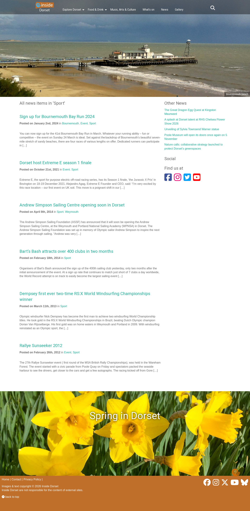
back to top (10, 496)
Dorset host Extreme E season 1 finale (55, 162)
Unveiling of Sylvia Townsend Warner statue (191, 129)
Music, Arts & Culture (123, 9)
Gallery (179, 9)
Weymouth (71, 211)
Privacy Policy (32, 479)
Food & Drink (96, 9)
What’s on (148, 9)
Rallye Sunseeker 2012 (41, 345)
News (164, 9)
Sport (92, 123)
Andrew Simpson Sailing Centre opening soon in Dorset (72, 205)
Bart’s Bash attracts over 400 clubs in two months (66, 251)
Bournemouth (70, 123)
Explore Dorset (72, 9)
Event (84, 123)
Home (5, 479)
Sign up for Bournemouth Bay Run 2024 (57, 116)
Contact (16, 479)
